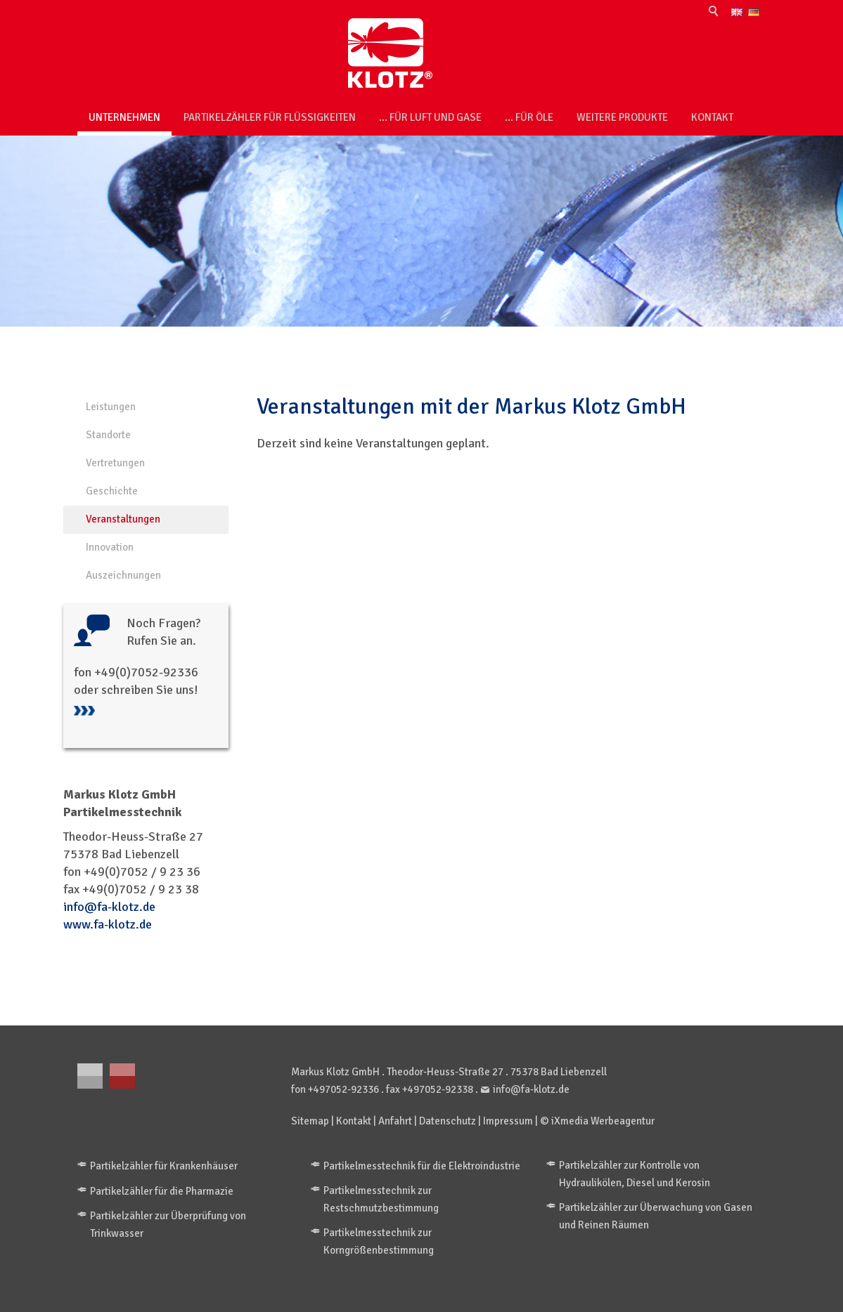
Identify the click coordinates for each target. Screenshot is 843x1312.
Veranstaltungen (123, 519)
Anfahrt (395, 1121)
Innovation (110, 547)
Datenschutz (447, 1121)
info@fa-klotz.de (109, 906)
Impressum (508, 1121)
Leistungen (111, 406)
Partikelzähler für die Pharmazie (161, 1191)
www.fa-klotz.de (107, 924)
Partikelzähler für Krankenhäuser (164, 1166)
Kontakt (712, 117)
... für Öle (529, 117)
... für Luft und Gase (430, 117)
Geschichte (112, 491)
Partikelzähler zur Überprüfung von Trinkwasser (168, 1224)
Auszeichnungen (123, 575)
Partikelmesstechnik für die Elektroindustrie (421, 1166)
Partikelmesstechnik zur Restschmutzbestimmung (381, 1199)
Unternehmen (124, 117)
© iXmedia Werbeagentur (597, 1121)
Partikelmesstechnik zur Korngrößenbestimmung (378, 1241)
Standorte (108, 434)
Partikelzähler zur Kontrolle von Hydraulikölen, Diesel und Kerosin (634, 1174)
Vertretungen (115, 463)
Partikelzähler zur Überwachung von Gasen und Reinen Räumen (655, 1216)
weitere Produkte (622, 117)
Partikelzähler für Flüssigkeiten (270, 117)
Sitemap (310, 1121)
